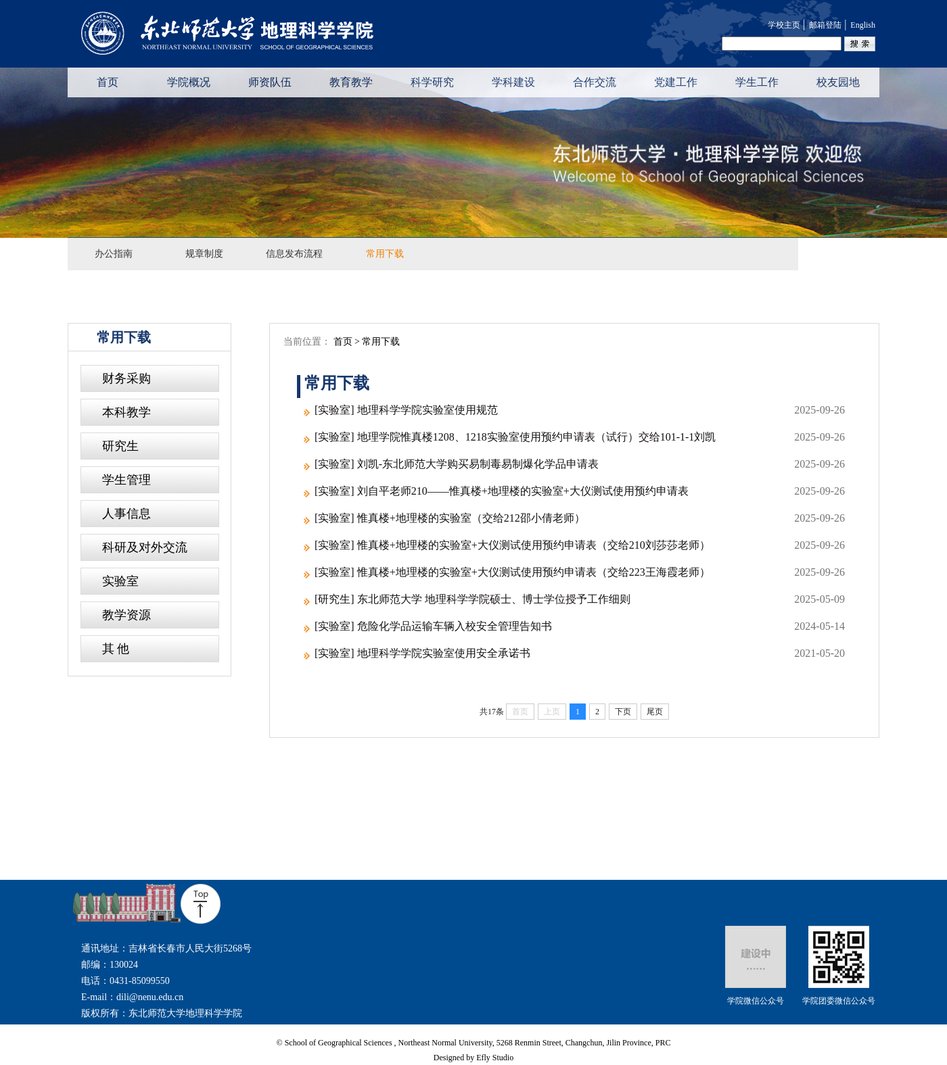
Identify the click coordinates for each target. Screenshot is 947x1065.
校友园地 (838, 82)
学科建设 (513, 82)
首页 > (348, 342)
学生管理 (126, 480)
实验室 (120, 581)
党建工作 (675, 82)
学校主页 (784, 25)
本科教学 (126, 412)
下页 (623, 711)
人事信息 (126, 513)
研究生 (120, 446)
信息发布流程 (294, 254)
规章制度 (204, 254)
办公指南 (114, 254)
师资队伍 (270, 82)
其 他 (116, 648)
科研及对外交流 (144, 547)
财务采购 (126, 378)
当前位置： (341, 342)
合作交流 (594, 82)
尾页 (655, 711)
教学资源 (126, 615)
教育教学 (351, 82)
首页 (107, 82)
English (862, 25)
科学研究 (432, 82)
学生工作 (757, 82)
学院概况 (188, 82)
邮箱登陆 (825, 25)
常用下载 (385, 254)
